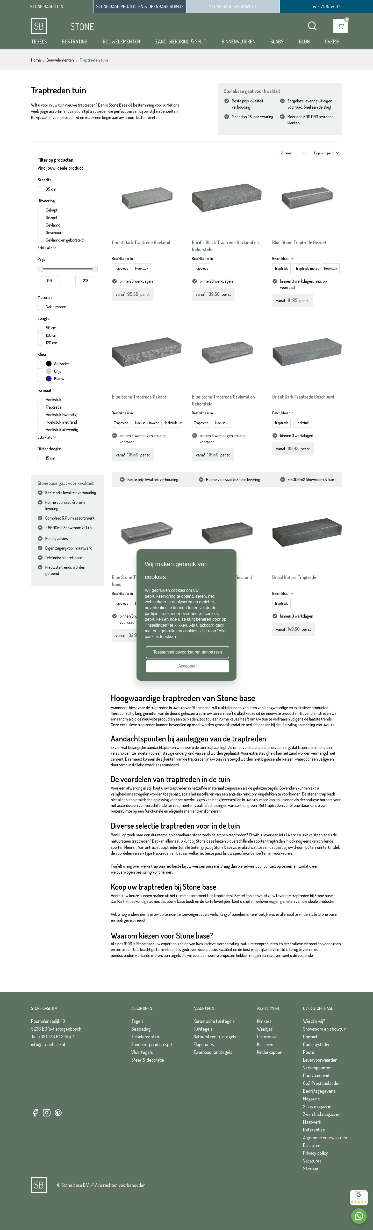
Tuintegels (203, 1029)
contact (270, 866)
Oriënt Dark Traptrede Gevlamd (141, 242)
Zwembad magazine (321, 1114)
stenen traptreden (231, 834)
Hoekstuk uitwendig (175, 423)
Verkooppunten (317, 1067)
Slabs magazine (317, 1106)
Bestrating (75, 41)
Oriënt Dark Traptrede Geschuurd (303, 397)
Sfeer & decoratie (147, 1060)
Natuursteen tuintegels (214, 1036)
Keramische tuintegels (214, 1021)
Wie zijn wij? (314, 1021)
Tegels (39, 41)
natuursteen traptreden (130, 841)
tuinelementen (244, 914)
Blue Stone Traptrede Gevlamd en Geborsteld (223, 400)
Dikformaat (267, 1036)
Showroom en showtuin (325, 1029)
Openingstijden (317, 1044)
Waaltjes (265, 1029)
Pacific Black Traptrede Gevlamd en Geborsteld (225, 245)
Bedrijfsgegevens (319, 1091)
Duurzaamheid (316, 1075)
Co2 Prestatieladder (321, 1083)
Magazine (311, 1098)
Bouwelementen (121, 41)
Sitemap (310, 1168)
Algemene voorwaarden (325, 1137)
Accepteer (187, 666)
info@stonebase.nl (48, 1044)
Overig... (333, 41)
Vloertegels (142, 1052)
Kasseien (265, 1044)
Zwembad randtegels (212, 1052)
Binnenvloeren (238, 41)
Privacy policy (315, 1153)
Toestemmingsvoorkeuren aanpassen (187, 652)
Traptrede (121, 268)
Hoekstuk (141, 268)
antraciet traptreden (161, 847)
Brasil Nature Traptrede (294, 577)
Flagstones (203, 1044)
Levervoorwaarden (320, 1060)
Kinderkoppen (269, 1052)
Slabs (277, 41)
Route (308, 1052)
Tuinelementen (145, 1036)
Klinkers (264, 1021)
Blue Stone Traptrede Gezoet (299, 242)
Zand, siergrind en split (152, 1044)
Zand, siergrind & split (180, 41)
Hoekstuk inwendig (147, 423)
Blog (304, 41)
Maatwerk (312, 1122)
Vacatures (312, 1161)
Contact (310, 1036)
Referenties (314, 1129)
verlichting (218, 914)
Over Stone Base (318, 1008)
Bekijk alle (47, 247)
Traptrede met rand (307, 268)
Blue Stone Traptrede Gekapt (139, 397)
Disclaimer (312, 1145)
